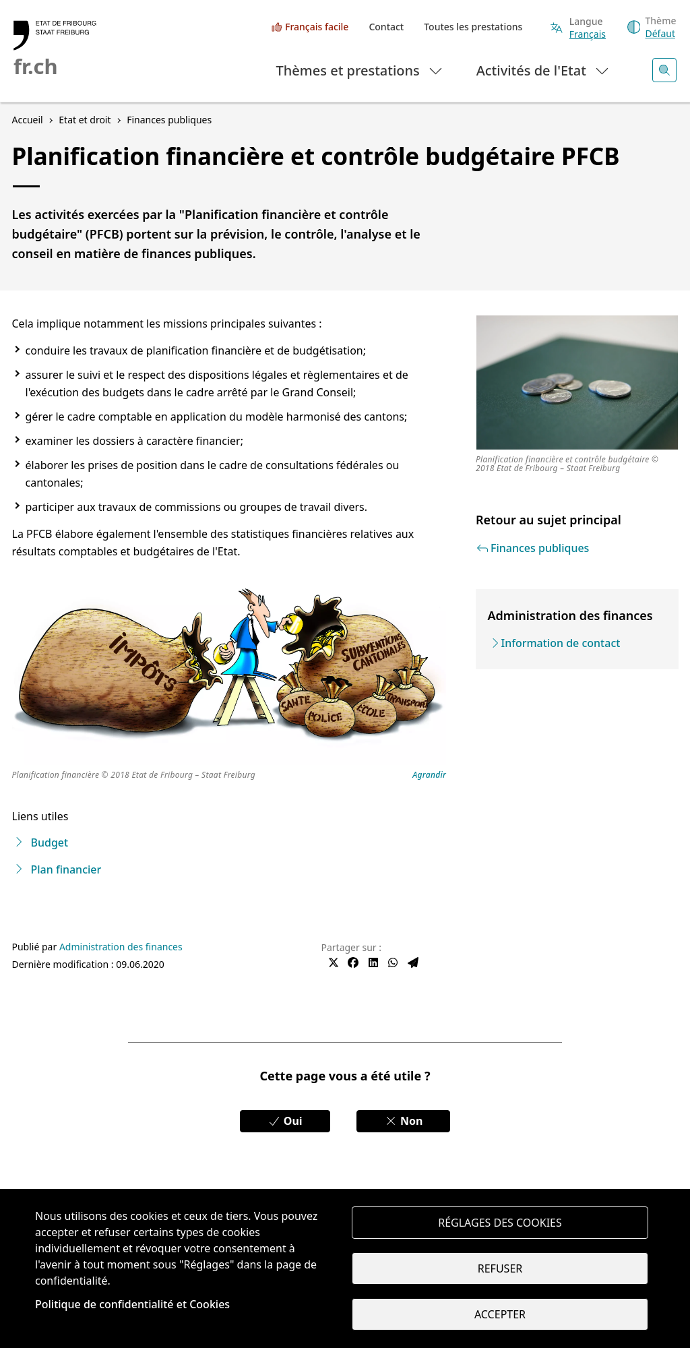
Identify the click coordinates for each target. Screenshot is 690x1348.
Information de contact (561, 643)
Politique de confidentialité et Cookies (132, 1304)
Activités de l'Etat (543, 70)
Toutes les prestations (473, 26)
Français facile (316, 26)
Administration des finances (121, 946)
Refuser (500, 1268)
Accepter (500, 1314)
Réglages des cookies (500, 1222)
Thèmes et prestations (360, 70)
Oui (285, 1120)
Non (403, 1120)
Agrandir (429, 775)
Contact (386, 26)
